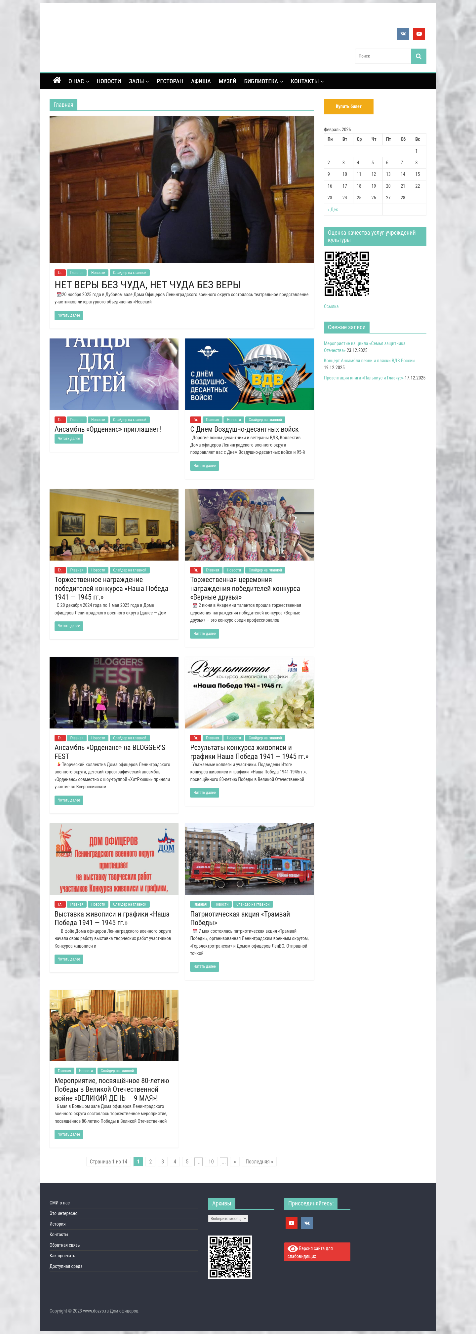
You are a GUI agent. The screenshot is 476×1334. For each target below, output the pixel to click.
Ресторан (170, 81)
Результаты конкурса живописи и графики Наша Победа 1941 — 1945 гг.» (249, 751)
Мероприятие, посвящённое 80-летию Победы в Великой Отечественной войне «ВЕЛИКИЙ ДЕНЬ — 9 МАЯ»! (112, 1089)
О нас (76, 81)
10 (211, 1161)
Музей (227, 81)
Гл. (60, 272)
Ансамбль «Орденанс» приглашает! (108, 429)
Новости (109, 81)
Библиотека (261, 81)
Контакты (305, 81)
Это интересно (63, 1213)
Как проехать (62, 1255)
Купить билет (349, 106)
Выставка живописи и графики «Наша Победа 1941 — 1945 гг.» (112, 918)
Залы (136, 81)
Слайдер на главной (129, 272)
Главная (76, 272)
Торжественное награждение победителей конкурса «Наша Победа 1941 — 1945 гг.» (111, 588)
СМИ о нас (60, 1202)
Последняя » (259, 1161)
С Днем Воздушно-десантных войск (244, 429)
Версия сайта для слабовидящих (310, 1251)
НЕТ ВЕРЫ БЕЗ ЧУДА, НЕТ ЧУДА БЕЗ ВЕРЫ (148, 284)
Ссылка (331, 306)
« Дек (333, 209)
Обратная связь (65, 1245)
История (58, 1224)
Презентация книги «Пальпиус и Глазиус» (364, 377)
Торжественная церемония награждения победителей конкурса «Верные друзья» (245, 588)
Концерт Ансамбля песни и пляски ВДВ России (369, 360)
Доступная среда (66, 1266)
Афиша (201, 81)
